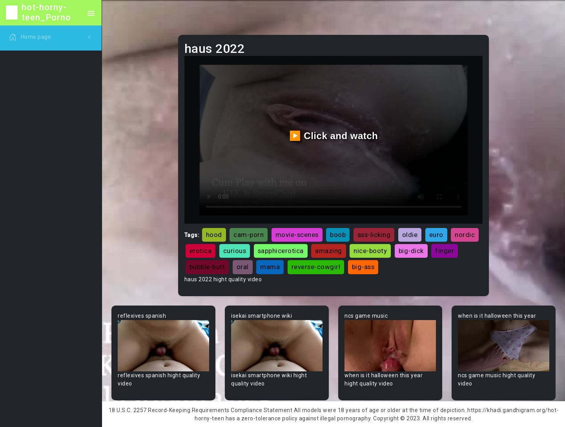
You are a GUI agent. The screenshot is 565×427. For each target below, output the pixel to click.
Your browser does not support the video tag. (163, 345)
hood (214, 235)
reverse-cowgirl (316, 267)
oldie (410, 235)
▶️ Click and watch (333, 135)
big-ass (363, 267)
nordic (465, 235)
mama (270, 267)
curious (234, 251)
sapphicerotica (281, 251)
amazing (328, 251)
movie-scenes (297, 235)
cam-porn (248, 235)
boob (338, 235)
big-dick (411, 251)
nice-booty (370, 251)
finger (444, 251)
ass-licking (374, 235)
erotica (201, 251)
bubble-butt (207, 267)
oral (243, 267)
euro (436, 235)
